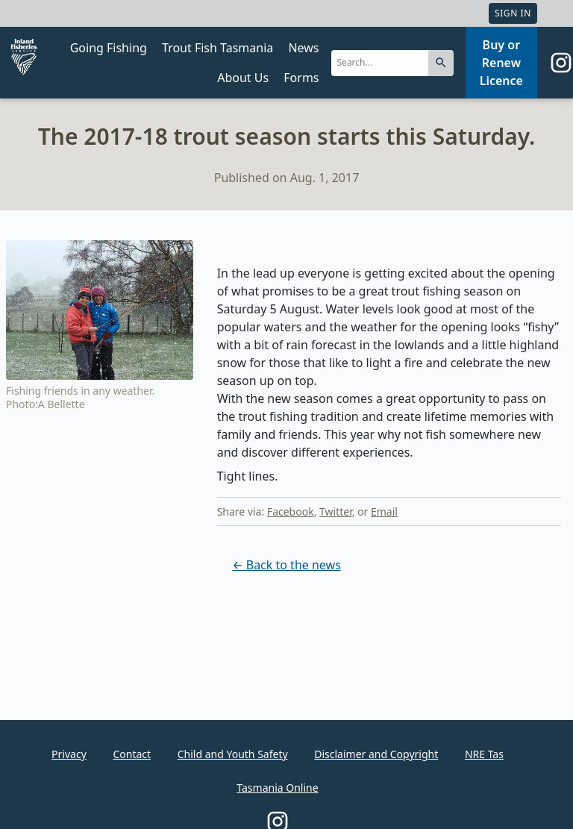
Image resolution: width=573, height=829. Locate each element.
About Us (243, 77)
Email (384, 511)
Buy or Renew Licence (501, 63)
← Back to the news (286, 565)
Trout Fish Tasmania (217, 48)
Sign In (513, 13)
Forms (301, 77)
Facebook (290, 511)
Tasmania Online (277, 787)
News (303, 48)
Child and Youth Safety (233, 754)
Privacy (69, 754)
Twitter (335, 511)
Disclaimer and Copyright (376, 754)
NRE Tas (484, 754)
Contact (132, 754)
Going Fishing (108, 48)
